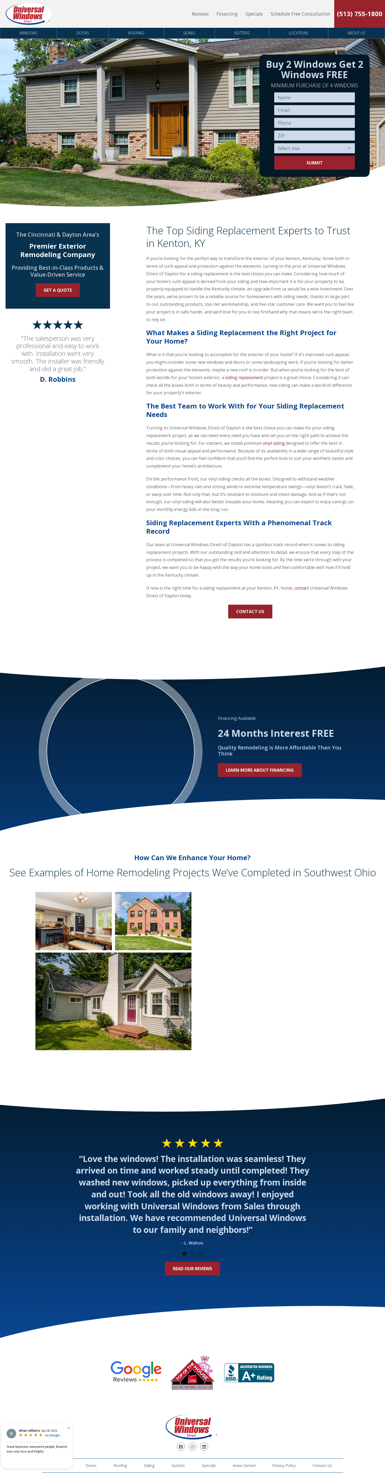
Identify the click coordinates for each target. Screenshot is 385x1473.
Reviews (200, 14)
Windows (29, 32)
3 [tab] (200, 1254)
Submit (314, 163)
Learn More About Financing (260, 770)
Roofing (136, 32)
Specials (254, 14)
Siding (189, 32)
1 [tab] (184, 1254)
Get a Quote (58, 290)
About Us (356, 32)
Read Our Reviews (192, 1269)
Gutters (242, 32)
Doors (82, 32)
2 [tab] (192, 1254)
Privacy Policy (284, 1465)
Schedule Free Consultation (300, 14)
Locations (299, 32)
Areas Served (244, 1465)
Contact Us (250, 611)
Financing (227, 14)
